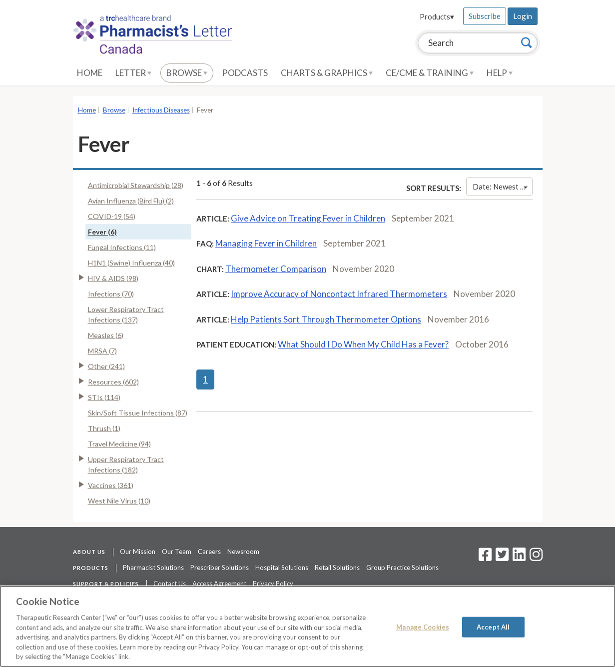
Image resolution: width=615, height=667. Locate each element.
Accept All (493, 626)
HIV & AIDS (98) (113, 278)
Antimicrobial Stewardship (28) (135, 185)
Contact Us (169, 584)
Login (522, 16)
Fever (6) (102, 232)
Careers (209, 552)
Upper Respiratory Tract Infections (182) (126, 464)
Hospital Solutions (281, 568)
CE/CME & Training (430, 73)
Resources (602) (113, 382)
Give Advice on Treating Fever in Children (308, 218)
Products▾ (437, 16)
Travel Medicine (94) (119, 444)
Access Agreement (219, 584)
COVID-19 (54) (111, 216)
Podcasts (245, 73)
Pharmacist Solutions (153, 568)
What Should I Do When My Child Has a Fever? (363, 344)
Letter (133, 73)
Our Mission (137, 552)
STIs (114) (104, 397)
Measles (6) (105, 335)
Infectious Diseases (161, 110)
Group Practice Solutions (402, 568)
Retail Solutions (337, 568)
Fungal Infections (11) (122, 247)
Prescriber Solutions (219, 568)
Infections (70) (111, 294)
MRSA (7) (102, 350)
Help (500, 73)
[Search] (527, 42)
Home (89, 73)
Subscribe (485, 16)
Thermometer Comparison (275, 269)
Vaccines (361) (110, 485)
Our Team (176, 552)
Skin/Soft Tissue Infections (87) (137, 412)
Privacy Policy (273, 584)
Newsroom (243, 552)
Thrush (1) (104, 428)
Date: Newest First (502, 186)
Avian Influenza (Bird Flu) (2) (131, 200)
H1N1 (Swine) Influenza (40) (131, 262)
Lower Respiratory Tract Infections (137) (126, 314)
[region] (307, 626)
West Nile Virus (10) (119, 500)
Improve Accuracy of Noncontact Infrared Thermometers (339, 293)
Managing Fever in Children (266, 243)
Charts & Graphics (327, 73)
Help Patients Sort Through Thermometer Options (326, 319)
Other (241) (106, 366)
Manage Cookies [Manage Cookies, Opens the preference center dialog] (422, 626)
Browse (186, 73)
